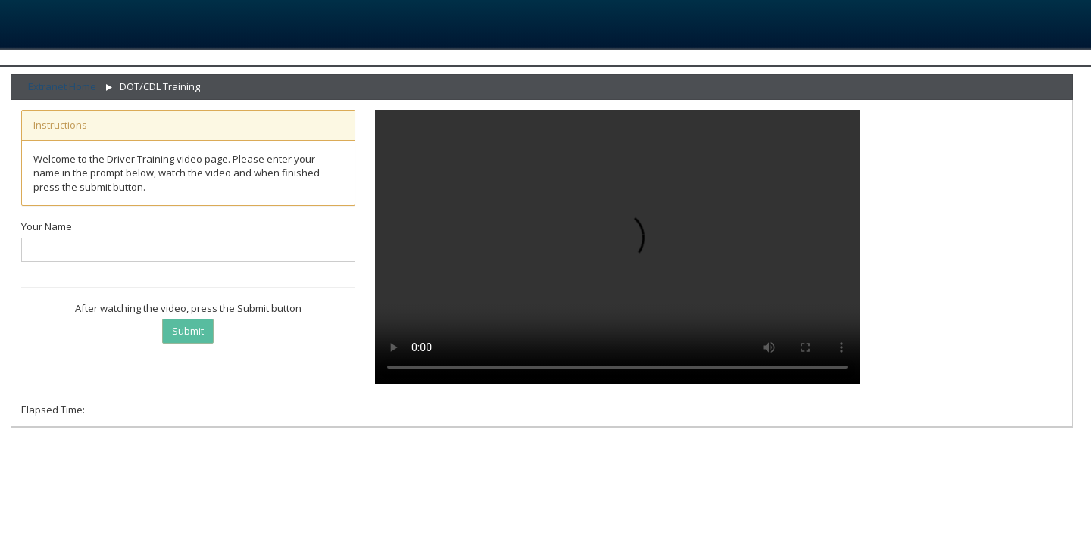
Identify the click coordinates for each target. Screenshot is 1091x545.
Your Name (46, 226)
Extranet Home (62, 86)
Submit (188, 331)
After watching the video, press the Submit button (188, 308)
